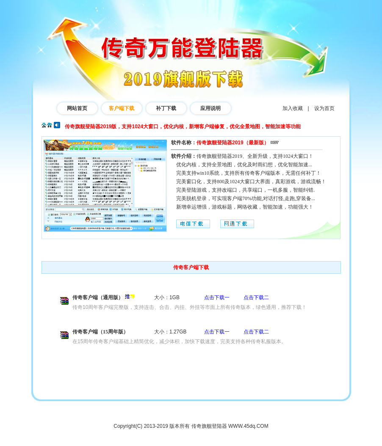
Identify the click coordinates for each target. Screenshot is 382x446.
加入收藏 (292, 108)
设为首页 (324, 108)
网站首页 (77, 108)
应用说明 (210, 108)
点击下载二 (256, 297)
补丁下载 (166, 108)
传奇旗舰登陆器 (209, 426)
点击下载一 (217, 297)
